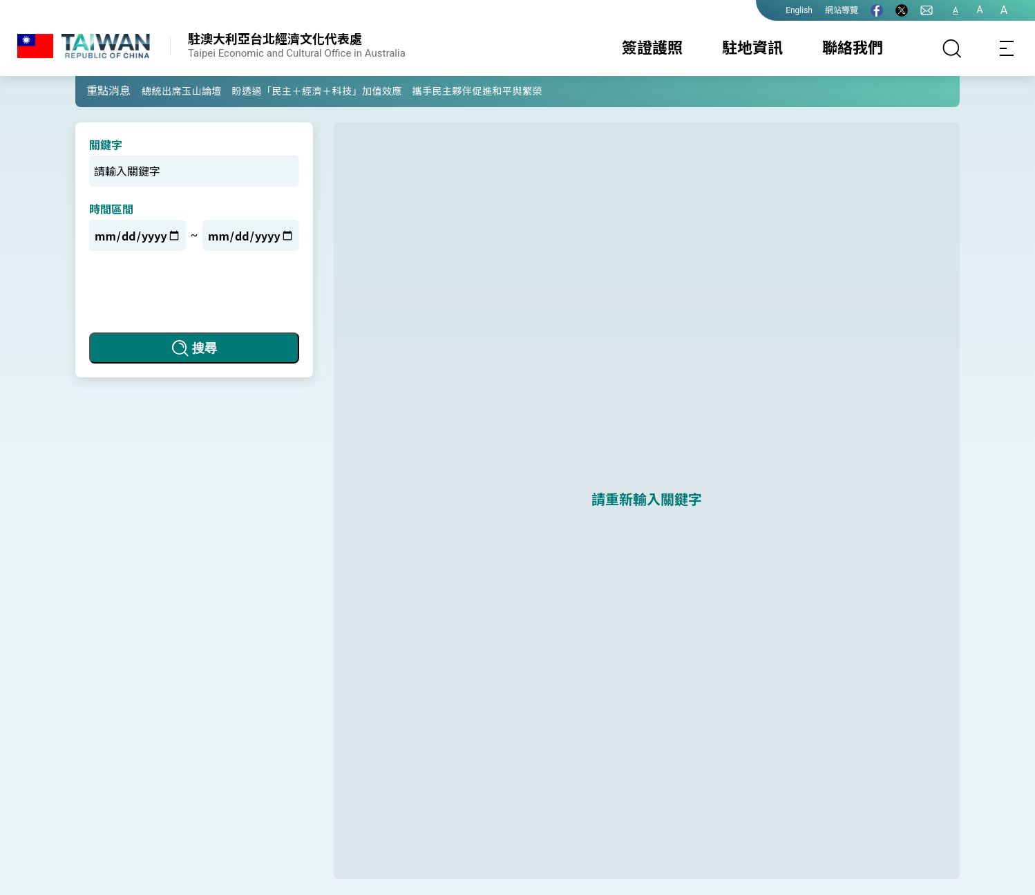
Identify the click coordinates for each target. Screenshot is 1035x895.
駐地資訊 (752, 48)
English (799, 10)
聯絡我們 (852, 48)
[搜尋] (952, 48)
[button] (96, 90)
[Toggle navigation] (1007, 48)
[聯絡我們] (926, 10)
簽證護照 (652, 48)
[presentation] (194, 292)
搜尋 (204, 348)
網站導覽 (841, 10)
